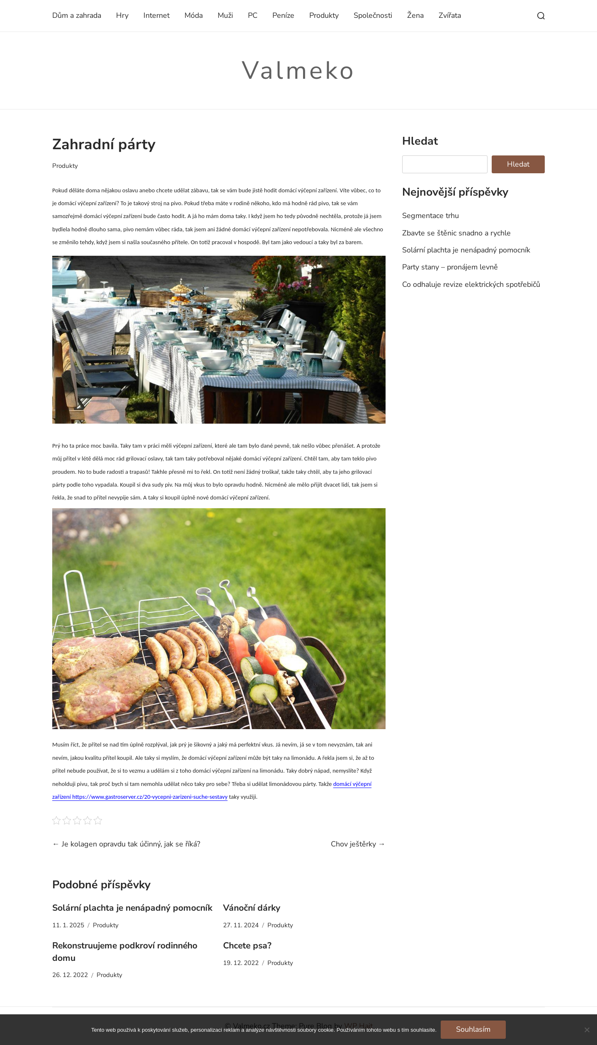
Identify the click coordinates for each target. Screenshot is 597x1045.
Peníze (283, 15)
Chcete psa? (247, 945)
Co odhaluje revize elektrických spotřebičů (471, 284)
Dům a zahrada (76, 15)
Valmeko (299, 70)
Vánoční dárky (251, 908)
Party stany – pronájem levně (450, 267)
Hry (122, 15)
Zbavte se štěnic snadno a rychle (456, 233)
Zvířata (450, 15)
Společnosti (373, 15)
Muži (225, 15)
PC (252, 15)
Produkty (324, 15)
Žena (415, 15)
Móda (193, 15)
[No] (586, 1030)
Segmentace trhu (430, 216)
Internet (156, 15)
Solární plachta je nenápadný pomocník (132, 908)
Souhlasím (473, 1029)
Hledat (420, 140)
